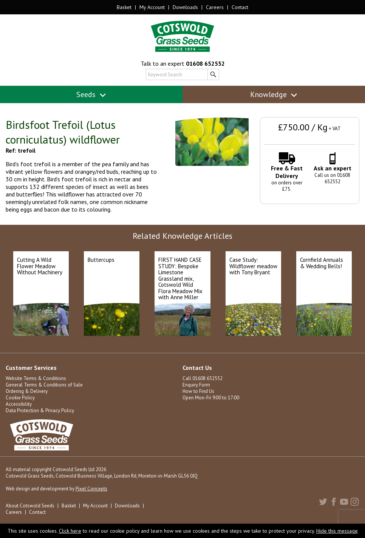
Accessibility (19, 404)
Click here (70, 530)
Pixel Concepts (91, 488)
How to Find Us (198, 391)
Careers (215, 7)
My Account (152, 7)
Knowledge (273, 94)
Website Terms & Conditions (36, 378)
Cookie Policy (20, 397)
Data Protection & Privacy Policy (40, 410)
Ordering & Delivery (27, 391)
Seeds (91, 94)
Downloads (185, 7)
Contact (240, 7)
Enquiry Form (196, 385)
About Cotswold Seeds (30, 505)
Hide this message (337, 530)
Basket (124, 7)
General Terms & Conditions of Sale (44, 385)
